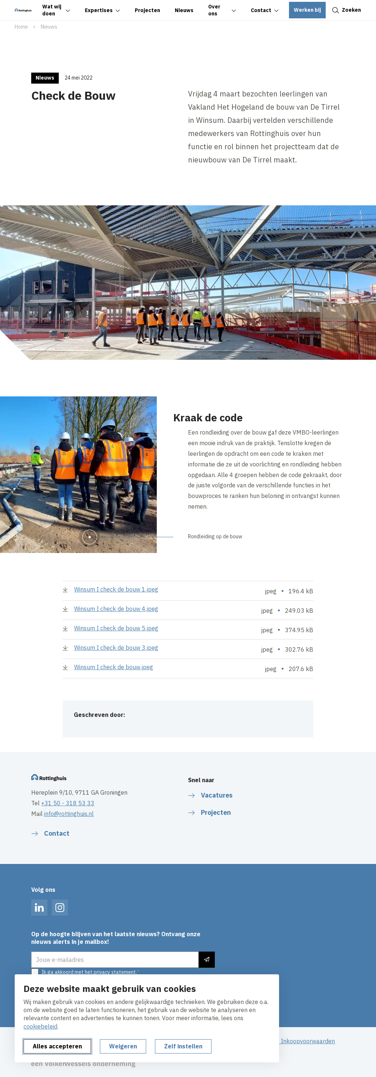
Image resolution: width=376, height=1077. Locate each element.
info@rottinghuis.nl (69, 813)
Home (21, 26)
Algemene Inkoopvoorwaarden (293, 1041)
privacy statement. (115, 972)
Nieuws (49, 26)
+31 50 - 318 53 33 (67, 803)
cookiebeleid (40, 1026)
